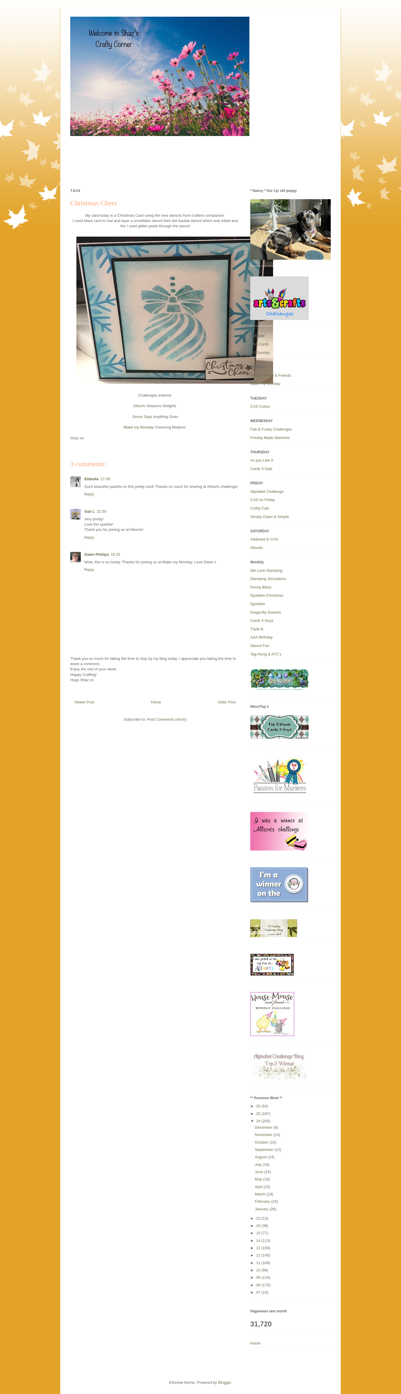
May (259, 1179)
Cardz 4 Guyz (261, 620)
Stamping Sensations (268, 578)
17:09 (105, 479)
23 (258, 1218)
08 (258, 1285)
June (259, 1172)
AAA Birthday (261, 637)
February (263, 1201)
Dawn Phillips (96, 554)
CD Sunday (260, 352)
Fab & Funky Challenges (271, 429)
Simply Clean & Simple (269, 516)
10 (258, 1270)
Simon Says (142, 416)
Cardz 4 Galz (261, 469)
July (259, 1164)
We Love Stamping (266, 570)
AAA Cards (259, 344)
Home (156, 702)
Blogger (224, 1382)
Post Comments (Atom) (166, 719)
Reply (89, 494)
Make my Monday (139, 427)
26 (258, 1106)
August (261, 1157)
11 (258, 1263)
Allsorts (139, 406)
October (262, 1142)
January (262, 1209)
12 (258, 1255)
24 (258, 1121)
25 (258, 1113)
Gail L (89, 511)
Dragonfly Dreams (265, 612)
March (261, 1194)
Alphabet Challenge (266, 491)
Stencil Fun (259, 645)
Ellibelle (91, 479)
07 (258, 1292)
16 (258, 1225)
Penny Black (260, 587)
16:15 (116, 554)
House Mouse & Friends (270, 375)
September (265, 1149)
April (259, 1187)
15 (258, 1233)
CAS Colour (260, 406)
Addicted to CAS (264, 539)
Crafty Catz (259, 508)
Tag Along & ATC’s (265, 654)
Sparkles (257, 604)
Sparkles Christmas (266, 595)
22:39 (101, 511)
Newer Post (84, 702)
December (264, 1127)
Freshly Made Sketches (270, 438)
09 (258, 1277)
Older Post (227, 702)
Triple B (256, 629)
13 (258, 1248)
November (264, 1135)
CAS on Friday (262, 500)
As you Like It (261, 460)
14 (258, 1240)
